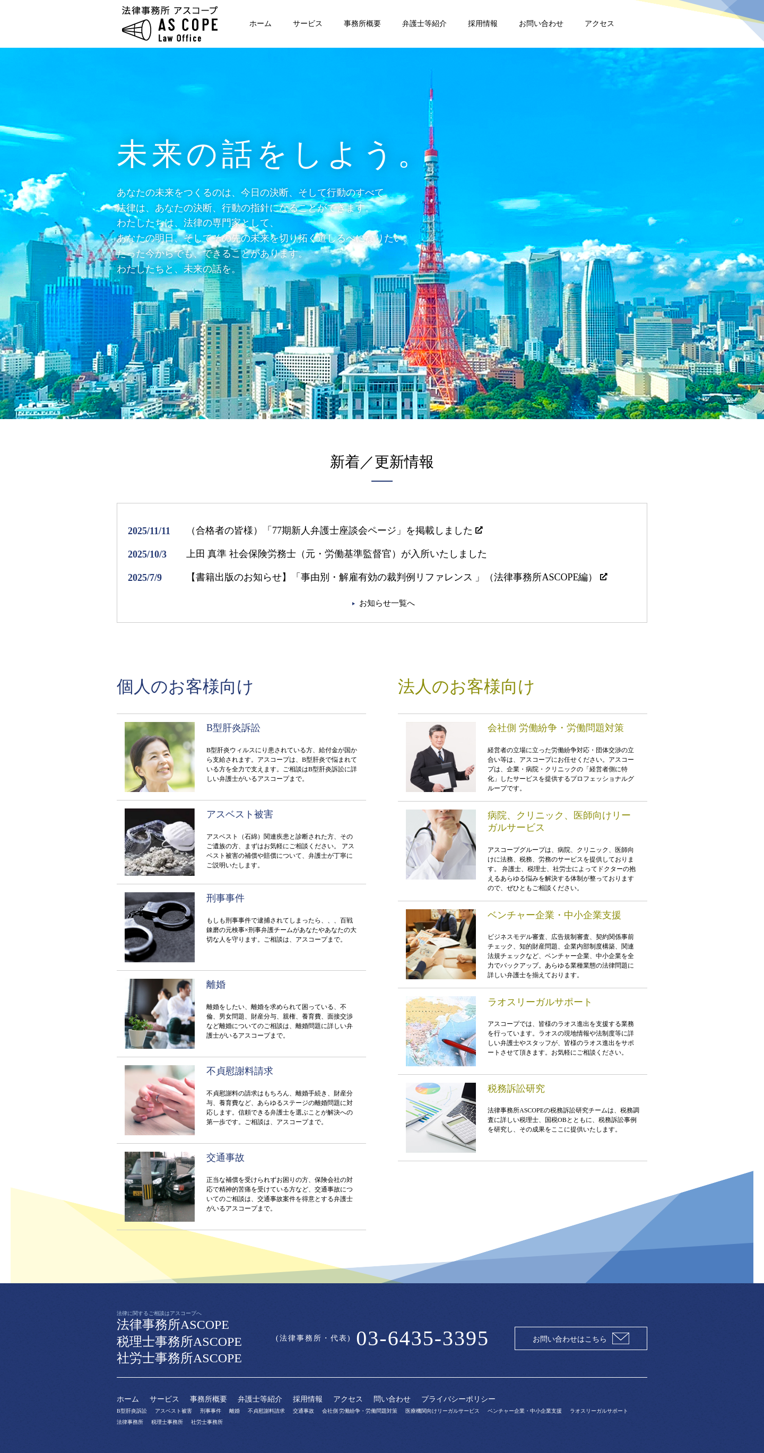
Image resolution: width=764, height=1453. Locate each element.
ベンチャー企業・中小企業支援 (525, 1411)
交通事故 (303, 1411)
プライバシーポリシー (458, 1399)
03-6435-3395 (422, 1338)
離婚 (234, 1411)
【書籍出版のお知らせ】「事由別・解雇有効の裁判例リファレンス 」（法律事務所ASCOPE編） (392, 577)
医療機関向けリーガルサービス (442, 1411)
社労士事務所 (207, 1422)
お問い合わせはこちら (581, 1338)
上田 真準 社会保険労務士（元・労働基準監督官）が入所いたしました (336, 554)
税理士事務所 (167, 1422)
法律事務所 (130, 1422)
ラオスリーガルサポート (599, 1411)
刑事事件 (210, 1411)
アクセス (599, 24)
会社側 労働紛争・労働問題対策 (360, 1411)
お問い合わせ (541, 24)
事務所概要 (362, 24)
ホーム (260, 24)
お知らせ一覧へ (387, 603)
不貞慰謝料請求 (266, 1411)
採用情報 (483, 24)
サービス (308, 24)
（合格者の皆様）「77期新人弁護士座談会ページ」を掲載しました (329, 530)
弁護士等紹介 (424, 24)
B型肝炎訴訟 (132, 1411)
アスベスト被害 (173, 1411)
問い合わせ (392, 1399)
